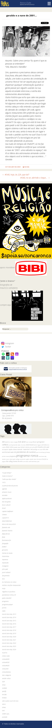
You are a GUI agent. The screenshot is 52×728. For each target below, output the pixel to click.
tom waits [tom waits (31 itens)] (25, 461)
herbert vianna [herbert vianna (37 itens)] (25, 447)
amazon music (6, 492)
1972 (3, 482)
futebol (4, 547)
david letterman (7, 521)
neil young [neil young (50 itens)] (33, 449)
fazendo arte (6, 527)
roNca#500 (5, 662)
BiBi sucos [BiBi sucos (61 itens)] (5, 442)
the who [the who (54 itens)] (20, 461)
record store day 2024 (9, 649)
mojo (3, 588)
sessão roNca (6, 678)
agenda (4, 489)
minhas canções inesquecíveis (11, 585)
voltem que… (6, 714)
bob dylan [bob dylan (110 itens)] (22, 442)
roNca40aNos (6, 672)
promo (4, 608)
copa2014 (5, 518)
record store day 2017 (9, 627)
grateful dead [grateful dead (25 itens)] (17, 447)
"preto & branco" (7, 476)
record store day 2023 (9, 646)
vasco (4, 704)
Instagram (7, 343)
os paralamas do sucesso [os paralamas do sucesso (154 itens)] (25, 452)
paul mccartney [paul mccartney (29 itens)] (40, 452)
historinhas (5, 556)
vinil (3, 711)
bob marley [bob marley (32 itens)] (29, 442)
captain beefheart (7, 511)
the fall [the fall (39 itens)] (44, 459)
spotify (4, 691)
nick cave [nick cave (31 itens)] (39, 449)
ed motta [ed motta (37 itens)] (44, 445)
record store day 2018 (9, 630)
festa (3, 537)
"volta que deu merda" (9, 479)
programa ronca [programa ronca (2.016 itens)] (27, 456)
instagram (5, 566)
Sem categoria (6, 675)
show (3, 685)
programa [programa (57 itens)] (13, 456)
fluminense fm (6, 540)
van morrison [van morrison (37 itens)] (33, 461)
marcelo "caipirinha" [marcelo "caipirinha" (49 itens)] (23, 449)
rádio (3, 611)
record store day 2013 (9, 614)
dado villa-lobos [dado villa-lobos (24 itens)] (22, 445)
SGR (3, 682)
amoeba (4, 495)
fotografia (5, 543)
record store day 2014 (9, 617)
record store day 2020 (9, 637)
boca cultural (6, 505)
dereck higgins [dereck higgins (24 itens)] (37, 445)
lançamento (6, 576)
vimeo (4, 707)
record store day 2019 (9, 633)
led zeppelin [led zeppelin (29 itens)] (5, 449)
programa (5, 601)
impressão (5, 563)
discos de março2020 (9, 524)
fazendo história (7, 531)
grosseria (5, 550)
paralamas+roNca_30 (9, 595)
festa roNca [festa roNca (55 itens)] (9, 447)
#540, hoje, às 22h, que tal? (15, 174)
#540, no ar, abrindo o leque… (35, 177)
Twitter (6, 346)
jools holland (6, 572)
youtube (4, 717)
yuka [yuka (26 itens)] (38, 461)
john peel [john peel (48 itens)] (46, 447)
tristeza (4, 698)
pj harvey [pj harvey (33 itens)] (47, 452)
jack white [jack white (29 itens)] (32, 447)
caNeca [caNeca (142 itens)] (5, 444)
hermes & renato (7, 553)
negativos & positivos (8, 592)
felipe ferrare (6, 534)
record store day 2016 (9, 624)
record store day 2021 (9, 640)
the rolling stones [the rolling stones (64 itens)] (11, 461)
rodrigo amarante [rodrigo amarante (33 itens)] (20, 459)
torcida (26, 167)
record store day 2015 (9, 621)
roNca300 (5, 669)
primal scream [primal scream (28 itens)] (5, 456)
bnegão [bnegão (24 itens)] (16, 442)
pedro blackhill (6, 598)
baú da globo (6, 502)
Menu (49, 3)
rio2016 (4, 653)
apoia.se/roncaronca (27, 4)
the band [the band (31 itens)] (39, 459)
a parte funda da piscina (10, 486)
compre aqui (5, 304)
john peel (5, 569)
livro (3, 579)
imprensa (5, 560)
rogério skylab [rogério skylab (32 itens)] (29, 459)
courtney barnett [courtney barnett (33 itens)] (12, 445)
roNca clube (6, 656)
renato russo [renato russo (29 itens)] (5, 459)
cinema (4, 515)
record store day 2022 (9, 643)
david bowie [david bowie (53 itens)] (30, 445)
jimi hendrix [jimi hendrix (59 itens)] (39, 447)
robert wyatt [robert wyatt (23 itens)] (12, 459)
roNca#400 (5, 659)
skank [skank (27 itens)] (35, 459)
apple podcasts (7, 498)
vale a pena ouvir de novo (10, 701)
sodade (4, 688)
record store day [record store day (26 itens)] (42, 456)
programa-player (7, 604)
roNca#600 (5, 666)
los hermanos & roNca (9, 582)
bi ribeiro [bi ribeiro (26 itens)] (11, 442)
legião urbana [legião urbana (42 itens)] (13, 449)
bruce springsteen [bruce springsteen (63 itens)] (38, 442)
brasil (4, 508)
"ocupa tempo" (7, 473)
